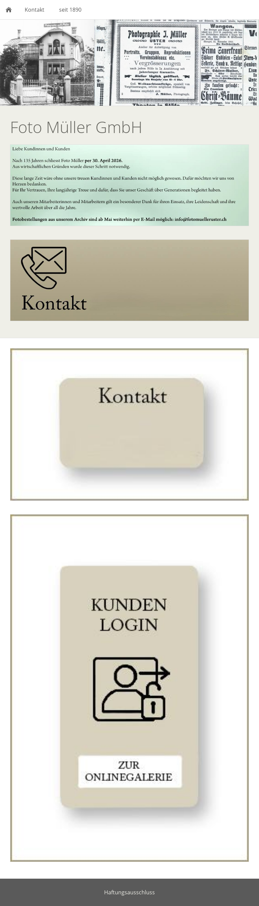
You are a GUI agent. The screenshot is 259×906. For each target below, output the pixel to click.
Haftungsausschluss (129, 892)
